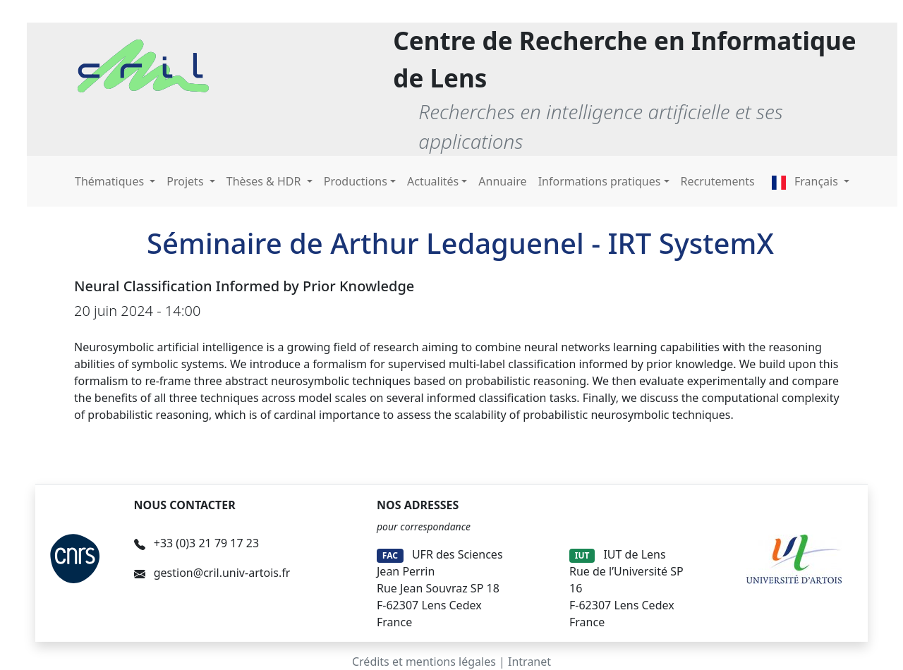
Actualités (433, 181)
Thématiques (111, 181)
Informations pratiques (599, 181)
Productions (355, 181)
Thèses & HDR (265, 181)
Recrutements (718, 181)
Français (806, 181)
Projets (186, 181)
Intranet (529, 661)
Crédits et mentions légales (424, 661)
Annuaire (502, 181)
